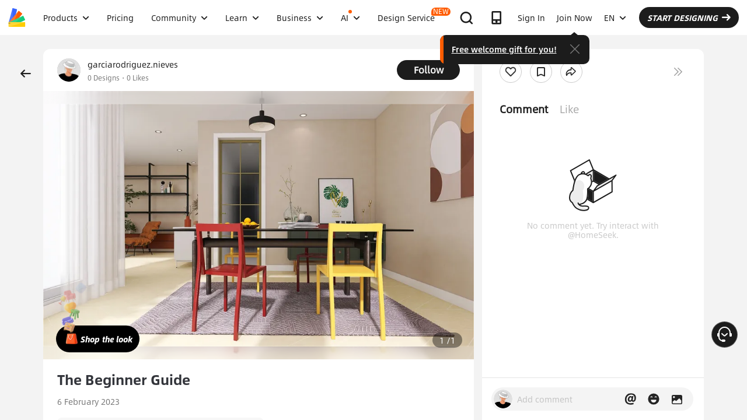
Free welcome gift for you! (504, 49)
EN (615, 17)
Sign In (531, 17)
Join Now (574, 17)
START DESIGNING (689, 17)
